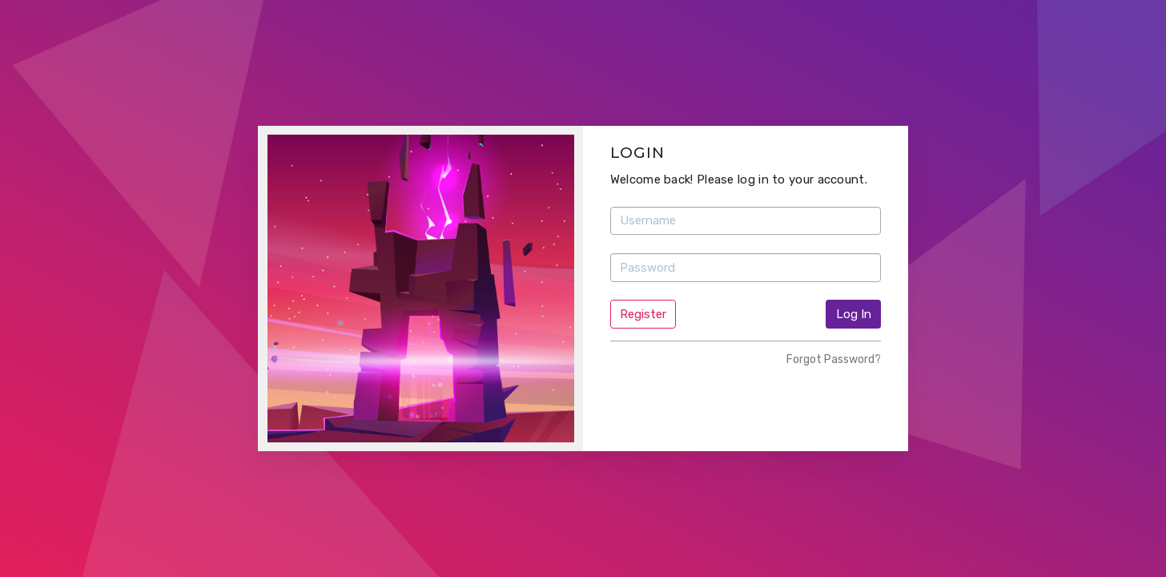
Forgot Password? (833, 359)
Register (643, 314)
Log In (853, 314)
